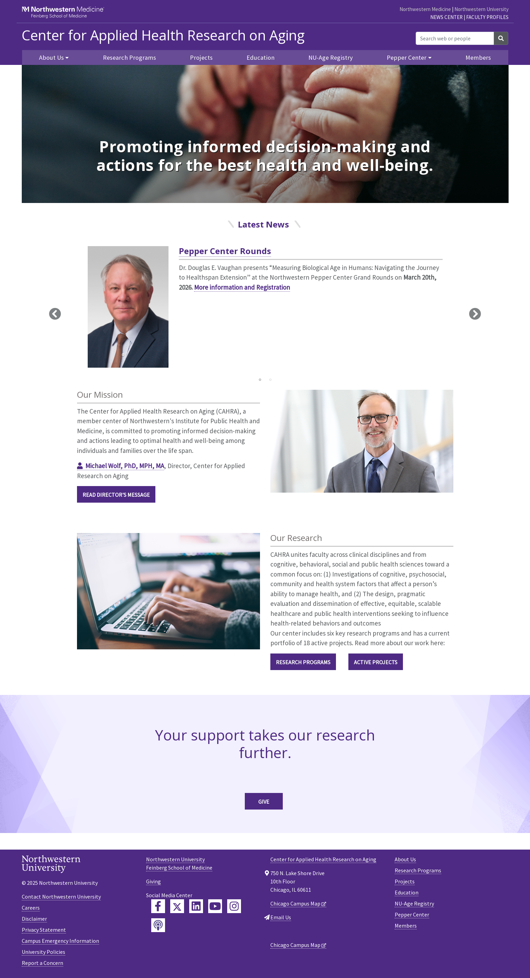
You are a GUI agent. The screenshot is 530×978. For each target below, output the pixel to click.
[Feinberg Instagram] (234, 906)
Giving (153, 881)
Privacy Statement (44, 929)
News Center (446, 17)
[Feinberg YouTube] (215, 906)
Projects (201, 57)
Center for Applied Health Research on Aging (163, 35)
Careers (31, 907)
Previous (55, 313)
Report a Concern (42, 962)
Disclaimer (34, 918)
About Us (405, 859)
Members (478, 57)
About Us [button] (51, 57)
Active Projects (375, 662)
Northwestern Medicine (425, 9)
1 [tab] (260, 379)
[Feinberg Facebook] (158, 906)
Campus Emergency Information (60, 940)
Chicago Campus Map (295, 903)
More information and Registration (242, 287)
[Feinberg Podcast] (158, 925)
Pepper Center (412, 914)
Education (260, 57)
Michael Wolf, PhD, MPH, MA (124, 466)
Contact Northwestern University (61, 896)
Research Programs (129, 57)
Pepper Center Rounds (225, 250)
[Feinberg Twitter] (177, 906)
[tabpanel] (265, 309)
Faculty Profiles (487, 17)
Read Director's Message (116, 494)
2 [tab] (270, 379)
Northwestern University (481, 9)
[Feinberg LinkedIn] (196, 906)
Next (474, 313)
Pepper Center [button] (406, 57)
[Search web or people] (455, 38)
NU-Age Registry (330, 57)
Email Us (280, 917)
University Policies (43, 951)
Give (263, 801)
